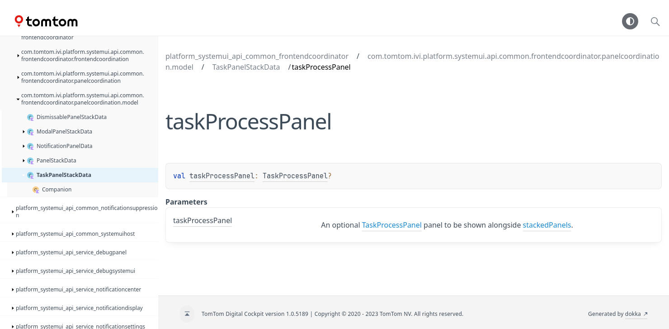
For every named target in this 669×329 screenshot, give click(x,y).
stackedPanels (547, 225)
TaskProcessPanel (295, 176)
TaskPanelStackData (246, 67)
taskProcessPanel (221, 176)
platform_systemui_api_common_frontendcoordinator (257, 56)
